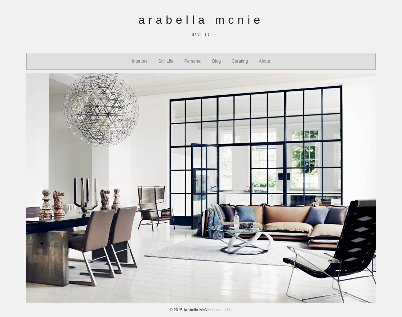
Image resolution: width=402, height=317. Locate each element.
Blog (216, 61)
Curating (240, 61)
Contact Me (222, 310)
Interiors (139, 61)
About (264, 61)
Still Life (166, 61)
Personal (192, 61)
